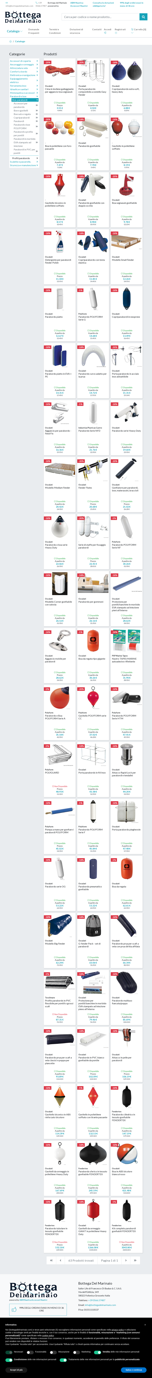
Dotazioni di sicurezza (76, 31)
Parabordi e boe (24, 96)
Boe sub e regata (26, 114)
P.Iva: (81, 1309)
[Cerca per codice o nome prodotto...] (101, 16)
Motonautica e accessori (24, 93)
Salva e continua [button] (134, 1370)
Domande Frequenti (33, 31)
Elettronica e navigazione (24, 75)
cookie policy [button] (48, 1335)
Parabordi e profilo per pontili (26, 133)
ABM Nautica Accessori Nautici (79, 4)
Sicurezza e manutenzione (24, 165)
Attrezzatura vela (24, 68)
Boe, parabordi (25, 99)
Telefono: (83, 1300)
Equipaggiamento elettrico (24, 80)
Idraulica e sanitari (24, 89)
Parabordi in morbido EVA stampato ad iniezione (26, 142)
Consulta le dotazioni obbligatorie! (103, 4)
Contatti (97, 29)
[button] (145, 1324)
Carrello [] (138, 31)
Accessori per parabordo (26, 105)
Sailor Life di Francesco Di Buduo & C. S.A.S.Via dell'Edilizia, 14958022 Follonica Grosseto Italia (100, 1292)
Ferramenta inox (24, 85)
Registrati (120, 31)
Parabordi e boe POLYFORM (26, 126)
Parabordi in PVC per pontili (26, 151)
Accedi (107, 31)
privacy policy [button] (118, 1330)
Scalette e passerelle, (24, 161)
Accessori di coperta (24, 61)
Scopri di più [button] (16, 1370)
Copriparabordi (26, 117)
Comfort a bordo (24, 71)
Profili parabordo (25, 158)
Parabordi (26, 121)
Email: (81, 1304)
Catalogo (15, 31)
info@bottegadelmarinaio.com (19, 4)
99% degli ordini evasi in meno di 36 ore (131, 4)
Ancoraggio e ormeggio (24, 64)
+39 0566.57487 (41, 4)
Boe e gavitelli (26, 110)
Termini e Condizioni (55, 31)
